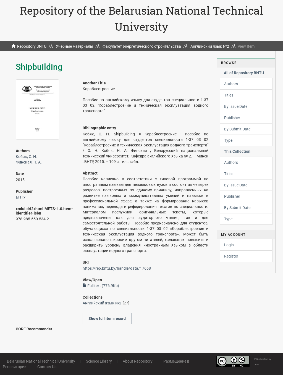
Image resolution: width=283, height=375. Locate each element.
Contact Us (46, 367)
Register (231, 256)
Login (229, 245)
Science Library (99, 361)
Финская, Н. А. (29, 162)
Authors (231, 84)
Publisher (232, 118)
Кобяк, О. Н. (26, 156)
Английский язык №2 (209, 46)
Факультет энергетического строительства (142, 46)
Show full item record (107, 318)
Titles (228, 95)
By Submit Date (237, 129)
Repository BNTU (31, 46)
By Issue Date (235, 106)
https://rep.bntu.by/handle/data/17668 (117, 268)
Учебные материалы (74, 46)
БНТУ (21, 197)
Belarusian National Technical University (41, 361)
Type (228, 140)
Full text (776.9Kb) (101, 285)
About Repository (138, 361)
